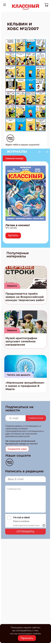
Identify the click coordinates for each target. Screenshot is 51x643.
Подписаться (35, 418)
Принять (27, 638)
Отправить (25, 531)
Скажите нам (17, 449)
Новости (12, 286)
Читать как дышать (18, 375)
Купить (13, 235)
